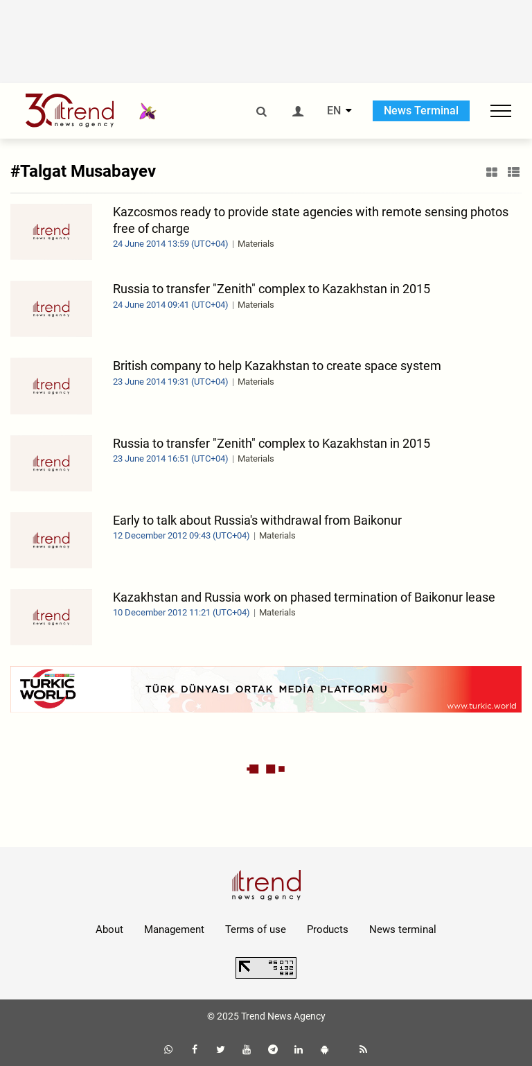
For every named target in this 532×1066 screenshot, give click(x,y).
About (109, 929)
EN (334, 110)
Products (327, 929)
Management (174, 929)
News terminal (402, 929)
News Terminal (421, 110)
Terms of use (255, 929)
